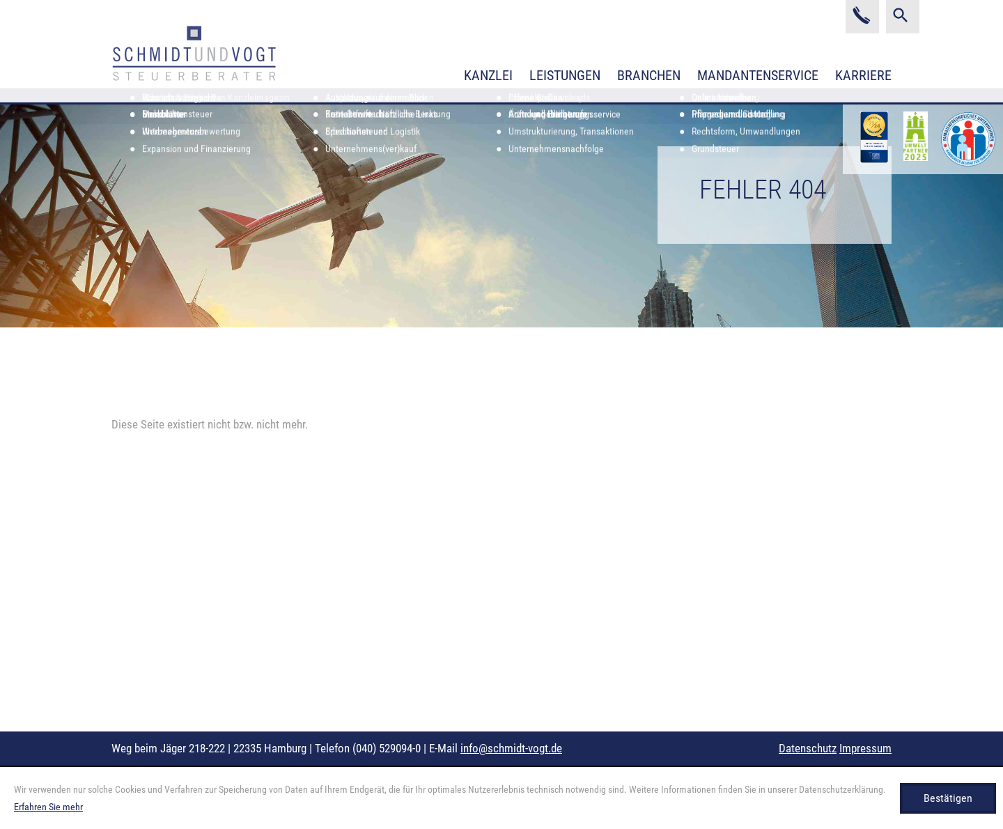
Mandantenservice (757, 75)
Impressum (865, 748)
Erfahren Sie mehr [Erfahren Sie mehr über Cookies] (48, 806)
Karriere (863, 75)
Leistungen (564, 75)
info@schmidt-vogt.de (511, 748)
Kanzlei (488, 75)
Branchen (649, 75)
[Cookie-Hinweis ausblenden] (948, 798)
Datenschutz (808, 748)
